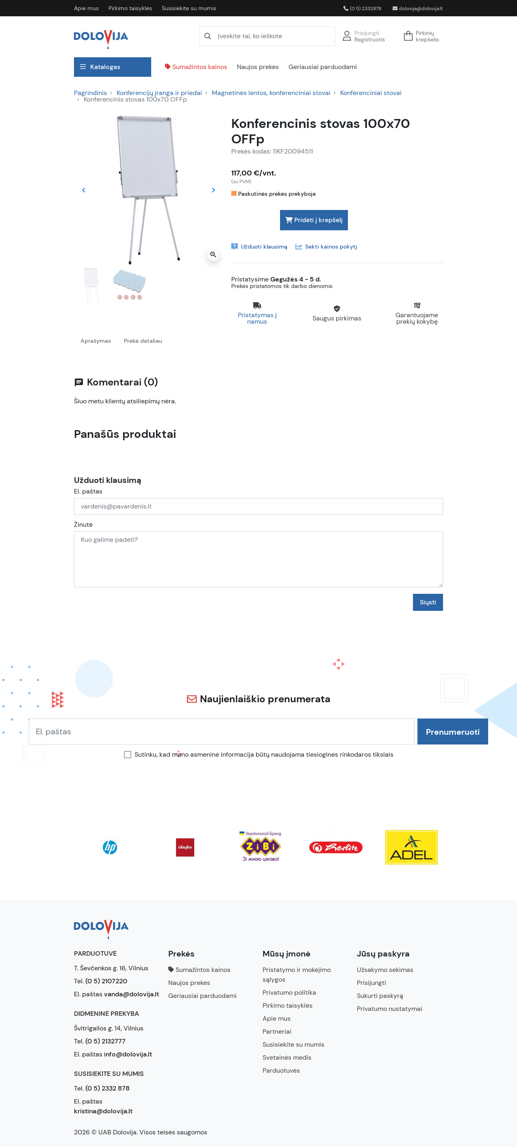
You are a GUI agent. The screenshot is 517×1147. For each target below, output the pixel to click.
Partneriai (277, 1031)
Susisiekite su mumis (189, 8)
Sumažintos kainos (196, 67)
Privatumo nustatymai (389, 1008)
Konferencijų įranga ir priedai (159, 93)
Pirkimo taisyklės (130, 8)
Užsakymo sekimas (385, 969)
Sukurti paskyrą (380, 995)
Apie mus (86, 8)
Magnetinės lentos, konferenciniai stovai (271, 93)
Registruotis (369, 39)
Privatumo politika (289, 992)
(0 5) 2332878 (362, 8)
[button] (424, 36)
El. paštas (88, 491)
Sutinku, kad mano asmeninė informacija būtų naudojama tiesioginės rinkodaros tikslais (264, 754)
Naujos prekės (258, 67)
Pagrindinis (90, 93)
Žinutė (83, 525)
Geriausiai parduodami (323, 67)
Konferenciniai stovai (371, 93)
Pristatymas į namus (257, 318)
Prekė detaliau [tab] (143, 340)
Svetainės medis (287, 1057)
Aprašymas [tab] (95, 340)
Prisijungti (366, 33)
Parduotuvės (281, 1070)
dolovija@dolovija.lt (418, 8)
